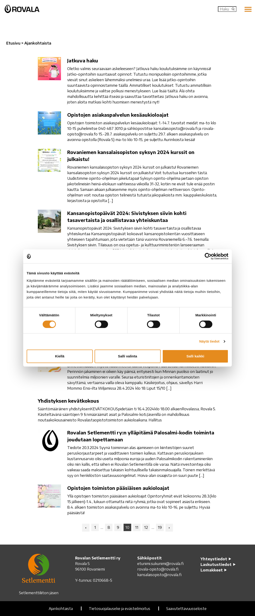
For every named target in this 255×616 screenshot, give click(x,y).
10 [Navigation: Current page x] (127, 527)
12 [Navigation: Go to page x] (146, 527)
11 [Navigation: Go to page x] (136, 527)
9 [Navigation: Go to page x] (118, 527)
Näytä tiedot (209, 341)
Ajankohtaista (61, 608)
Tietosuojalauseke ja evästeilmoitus (119, 608)
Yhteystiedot (214, 559)
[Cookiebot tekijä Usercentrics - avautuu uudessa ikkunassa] (208, 256)
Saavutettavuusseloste (186, 608)
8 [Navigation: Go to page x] (109, 527)
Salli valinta (127, 356)
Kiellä (59, 356)
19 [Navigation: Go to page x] (160, 527)
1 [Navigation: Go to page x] (95, 527)
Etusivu (13, 43)
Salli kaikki (195, 356)
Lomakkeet (212, 570)
